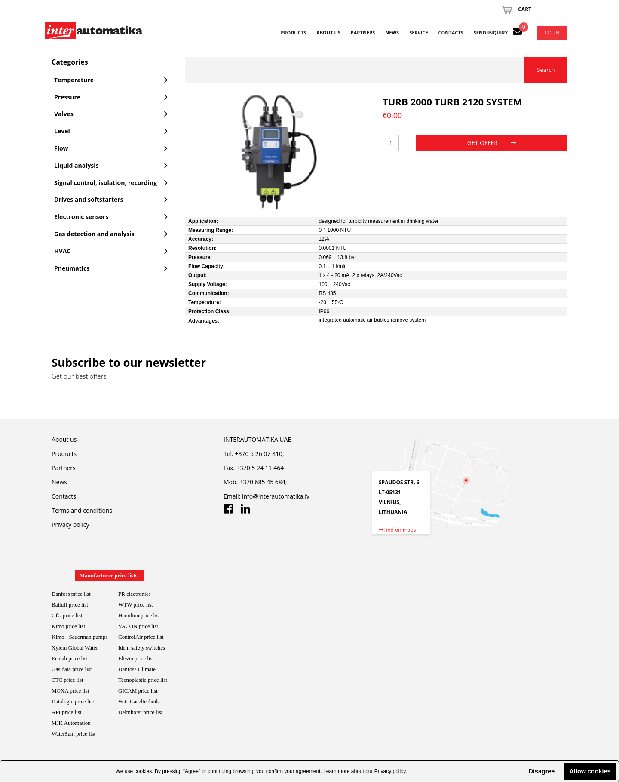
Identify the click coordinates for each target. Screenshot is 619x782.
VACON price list (138, 626)
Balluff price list (70, 604)
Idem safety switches (141, 647)
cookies (143, 771)
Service (418, 32)
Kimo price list (68, 626)
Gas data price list (72, 669)
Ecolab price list (70, 658)
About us (328, 32)
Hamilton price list (139, 615)
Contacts (450, 32)
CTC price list (67, 680)
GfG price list (67, 615)
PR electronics (134, 594)
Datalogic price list (73, 701)
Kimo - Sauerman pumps (79, 637)
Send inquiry (491, 32)
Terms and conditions (82, 510)
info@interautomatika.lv (276, 496)
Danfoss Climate (137, 669)
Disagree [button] (541, 771)
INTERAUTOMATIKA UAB (257, 439)
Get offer (491, 143)
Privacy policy (389, 771)
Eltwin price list (136, 658)
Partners (363, 32)
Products (293, 32)
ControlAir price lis (140, 637)
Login (552, 32)
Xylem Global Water (75, 647)
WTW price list (135, 604)
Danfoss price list (71, 594)
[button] (521, 771)
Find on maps (397, 529)
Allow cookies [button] (590, 771)
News (392, 32)
